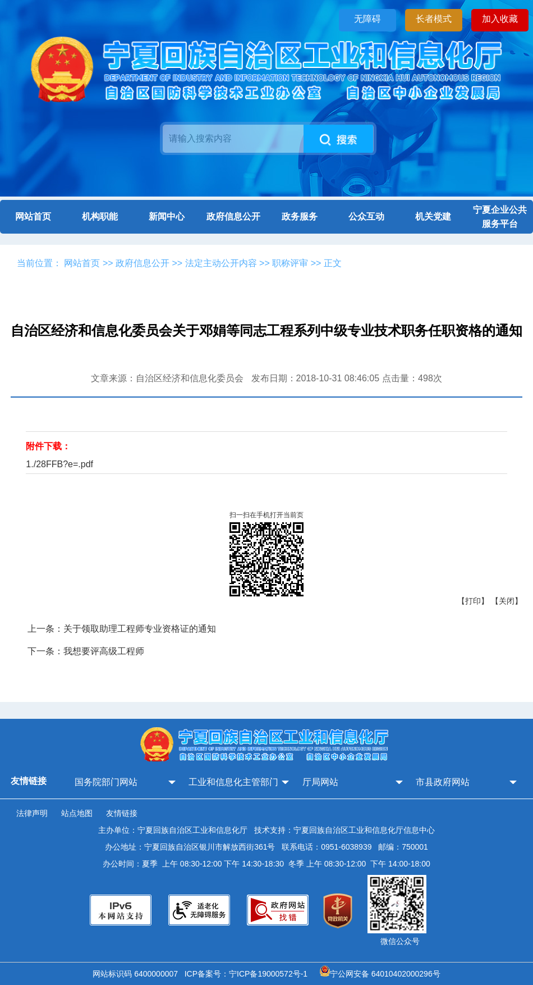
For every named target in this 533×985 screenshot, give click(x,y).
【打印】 (473, 600)
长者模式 (434, 19)
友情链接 (121, 813)
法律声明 (32, 813)
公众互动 (366, 216)
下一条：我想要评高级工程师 (85, 651)
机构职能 (100, 216)
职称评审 (290, 263)
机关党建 (433, 216)
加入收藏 (500, 19)
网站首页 (33, 216)
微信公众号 (400, 941)
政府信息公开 (233, 216)
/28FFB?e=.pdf (63, 464)
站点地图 (77, 813)
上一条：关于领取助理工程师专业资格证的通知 (121, 628)
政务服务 (300, 216)
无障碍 (367, 19)
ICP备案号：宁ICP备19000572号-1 (248, 973)
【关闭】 (506, 600)
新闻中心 (167, 216)
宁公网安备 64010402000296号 (380, 973)
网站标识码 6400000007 (137, 973)
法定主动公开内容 (221, 263)
